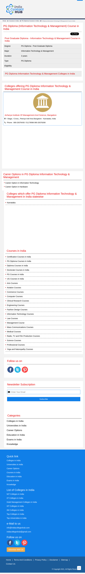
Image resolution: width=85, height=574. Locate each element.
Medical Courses (14, 332)
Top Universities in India (16, 518)
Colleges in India (15, 421)
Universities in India (16, 425)
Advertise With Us (15, 550)
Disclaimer (53, 560)
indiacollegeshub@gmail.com (19, 532)
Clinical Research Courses (18, 301)
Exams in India (14, 439)
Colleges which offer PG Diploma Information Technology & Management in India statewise (42, 195)
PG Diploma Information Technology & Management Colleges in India (40, 73)
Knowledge (12, 444)
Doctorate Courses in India (18, 270)
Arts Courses (12, 283)
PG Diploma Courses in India (30, 21)
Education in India (16, 435)
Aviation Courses (14, 288)
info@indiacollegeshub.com (18, 528)
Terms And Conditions (23, 560)
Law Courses (12, 318)
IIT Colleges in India (15, 498)
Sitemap (64, 560)
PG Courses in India (15, 274)
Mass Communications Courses (20, 327)
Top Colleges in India (15, 514)
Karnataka (11, 203)
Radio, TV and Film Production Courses (23, 336)
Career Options (14, 430)
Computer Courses (15, 296)
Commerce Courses (15, 292)
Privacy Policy (41, 560)
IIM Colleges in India (15, 510)
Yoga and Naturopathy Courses (20, 349)
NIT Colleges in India (15, 494)
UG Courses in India (15, 279)
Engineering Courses (15, 305)
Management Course (15, 323)
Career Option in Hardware (16, 187)
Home (4, 21)
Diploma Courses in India (17, 266)
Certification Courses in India (19, 257)
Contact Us (10, 564)
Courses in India (14, 21)
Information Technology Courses (20, 314)
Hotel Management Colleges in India (22, 502)
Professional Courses (16, 345)
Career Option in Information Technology (22, 183)
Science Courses (14, 340)
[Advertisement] (42, 148)
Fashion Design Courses (17, 310)
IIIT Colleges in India (15, 506)
